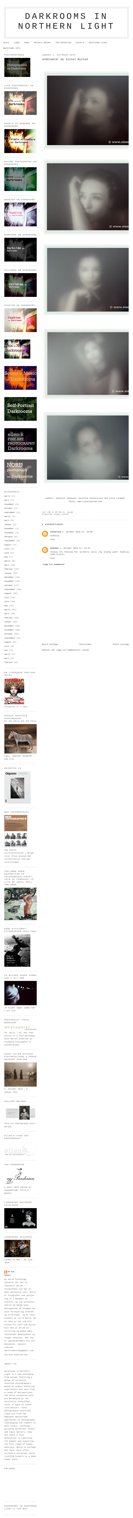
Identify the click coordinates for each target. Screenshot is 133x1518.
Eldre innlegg (121, 644)
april (7, 496)
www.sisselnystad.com (89, 501)
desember (9, 528)
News (27, 42)
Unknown (54, 548)
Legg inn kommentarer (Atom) (72, 650)
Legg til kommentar (54, 564)
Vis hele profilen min (16, 1355)
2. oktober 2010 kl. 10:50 (77, 532)
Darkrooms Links (98, 42)
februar (8, 569)
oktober (8, 508)
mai (6, 557)
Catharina (55, 532)
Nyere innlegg (50, 644)
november (9, 504)
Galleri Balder (42, 42)
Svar (52, 539)
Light (17, 42)
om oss (11, 1272)
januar (8, 524)
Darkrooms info (11, 48)
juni (6, 553)
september (9, 512)
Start (6, 42)
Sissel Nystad (61, 514)
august (8, 545)
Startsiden (85, 644)
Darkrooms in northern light (66, 21)
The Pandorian (63, 42)
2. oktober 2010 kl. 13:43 (75, 548)
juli (6, 549)
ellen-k (80, 42)
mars (6, 500)
